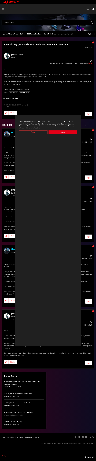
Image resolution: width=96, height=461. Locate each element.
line (13, 98)
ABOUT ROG (5, 437)
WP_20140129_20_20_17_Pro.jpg (16, 105)
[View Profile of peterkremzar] (17, 54)
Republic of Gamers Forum (10, 34)
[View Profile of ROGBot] (90, 63)
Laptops (22, 34)
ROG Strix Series (9, 396)
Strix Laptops (13, 93)
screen (16, 98)
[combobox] (48, 22)
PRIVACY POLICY (58, 444)
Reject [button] (33, 132)
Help (87, 9)
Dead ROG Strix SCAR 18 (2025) (13, 421)
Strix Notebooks (24, 93)
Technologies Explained (11, 415)
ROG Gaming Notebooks (34, 34)
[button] (6, 113)
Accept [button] (63, 132)
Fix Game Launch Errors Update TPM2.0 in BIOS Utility (19, 412)
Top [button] (5, 456)
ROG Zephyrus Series (10, 387)
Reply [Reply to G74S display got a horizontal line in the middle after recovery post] (88, 114)
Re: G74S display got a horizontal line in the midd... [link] (58, 34)
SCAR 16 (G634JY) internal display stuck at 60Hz (18, 393)
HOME (12, 437)
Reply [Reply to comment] (88, 178)
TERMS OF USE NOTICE (47, 444)
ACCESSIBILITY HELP (31, 437)
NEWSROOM (19, 437)
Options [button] (90, 34)
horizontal (8, 98)
